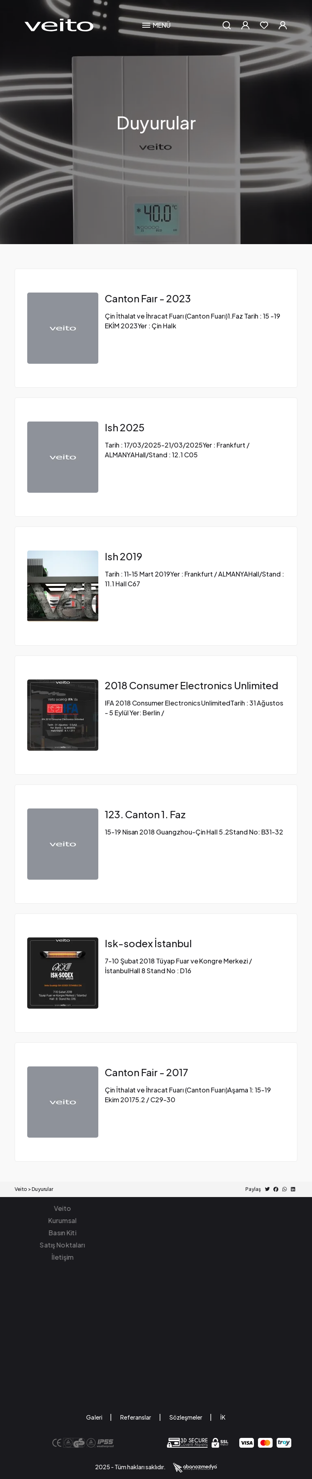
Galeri (94, 1417)
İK (222, 1417)
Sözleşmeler (185, 1417)
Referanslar (135, 1417)
